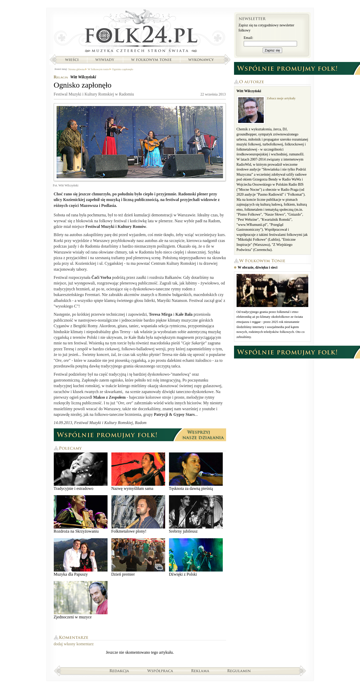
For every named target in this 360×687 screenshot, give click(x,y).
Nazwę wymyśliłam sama (138, 471)
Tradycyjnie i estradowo (81, 471)
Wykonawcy (201, 59)
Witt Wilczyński (83, 77)
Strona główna (139, 32)
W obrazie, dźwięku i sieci (258, 267)
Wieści (72, 59)
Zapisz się (272, 50)
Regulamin (239, 671)
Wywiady (105, 59)
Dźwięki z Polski (196, 557)
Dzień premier (138, 557)
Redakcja (119, 671)
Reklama (200, 671)
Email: (248, 38)
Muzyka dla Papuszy (81, 557)
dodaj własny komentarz (74, 644)
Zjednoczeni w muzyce (81, 600)
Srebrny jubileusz (196, 514)
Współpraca (160, 671)
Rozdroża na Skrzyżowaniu (81, 514)
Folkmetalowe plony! (138, 514)
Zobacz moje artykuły (281, 98)
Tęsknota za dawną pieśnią (196, 471)
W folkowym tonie (151, 59)
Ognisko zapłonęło (122, 69)
